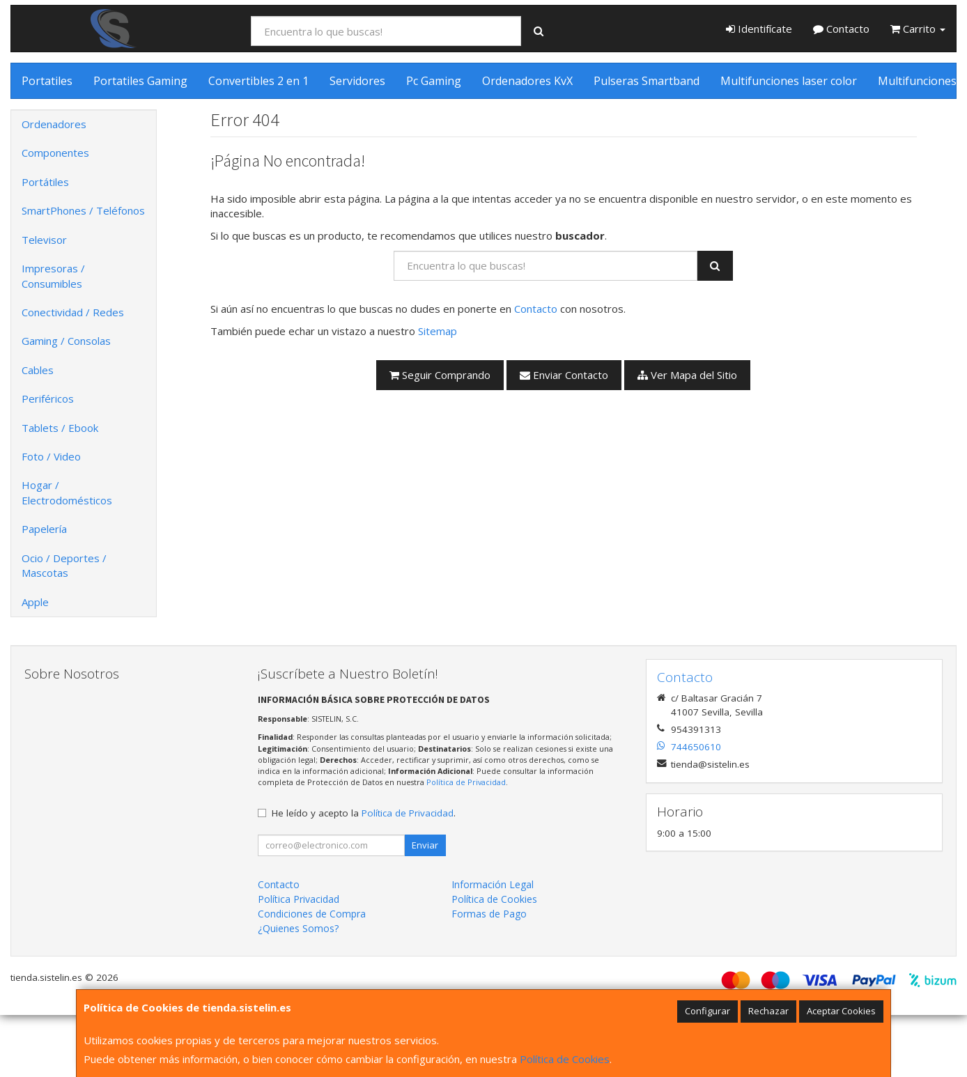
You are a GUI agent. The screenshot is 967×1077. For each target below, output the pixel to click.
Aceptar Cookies (841, 1011)
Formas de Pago (489, 913)
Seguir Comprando (439, 375)
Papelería (44, 529)
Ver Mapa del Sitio (687, 375)
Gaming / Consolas (66, 341)
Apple (35, 602)
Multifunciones (917, 80)
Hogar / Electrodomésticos (67, 492)
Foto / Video (51, 456)
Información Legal (492, 884)
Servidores (357, 80)
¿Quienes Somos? (298, 928)
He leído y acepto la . (364, 813)
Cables (38, 370)
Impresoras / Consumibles (53, 275)
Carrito (917, 29)
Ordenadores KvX (527, 80)
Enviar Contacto (564, 375)
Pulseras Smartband (646, 80)
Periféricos (48, 398)
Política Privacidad (298, 899)
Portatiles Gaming (140, 80)
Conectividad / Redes (73, 312)
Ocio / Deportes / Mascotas (64, 565)
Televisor (44, 240)
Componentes (55, 153)
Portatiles (47, 80)
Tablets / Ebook (60, 428)
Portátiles (45, 182)
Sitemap (437, 331)
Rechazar (768, 1011)
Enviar (425, 845)
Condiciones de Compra (312, 913)
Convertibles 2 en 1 (258, 80)
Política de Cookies (565, 1059)
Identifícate (759, 29)
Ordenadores (54, 124)
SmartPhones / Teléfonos (83, 210)
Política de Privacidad (466, 782)
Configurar (707, 1011)
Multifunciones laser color (788, 80)
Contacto (841, 29)
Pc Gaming (433, 80)
